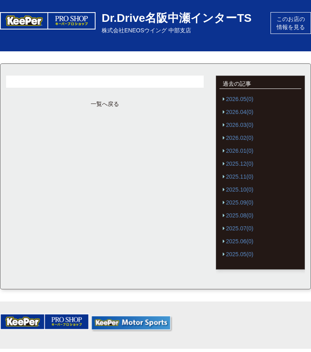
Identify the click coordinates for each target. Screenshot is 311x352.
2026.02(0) (239, 138)
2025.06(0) (239, 241)
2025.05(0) (239, 254)
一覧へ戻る (105, 104)
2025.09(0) (239, 202)
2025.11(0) (239, 176)
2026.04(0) (239, 112)
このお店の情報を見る (291, 23)
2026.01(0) (239, 151)
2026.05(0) (239, 99)
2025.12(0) (239, 163)
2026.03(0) (239, 125)
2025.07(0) (239, 228)
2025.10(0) (239, 189)
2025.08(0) (239, 215)
